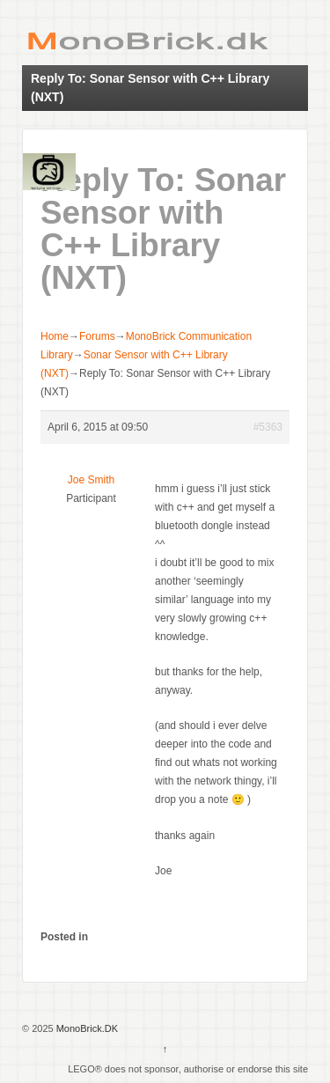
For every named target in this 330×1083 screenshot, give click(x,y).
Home (54, 336)
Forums (97, 336)
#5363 (267, 427)
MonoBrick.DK (86, 1028)
